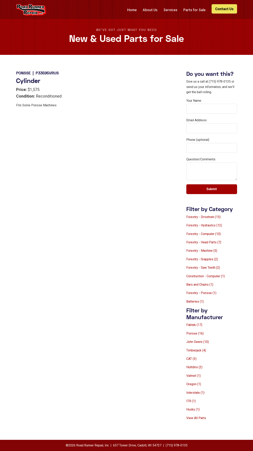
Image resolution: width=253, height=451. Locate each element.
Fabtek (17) (194, 325)
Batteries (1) (195, 301)
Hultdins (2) (194, 367)
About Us (150, 10)
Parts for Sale (194, 10)
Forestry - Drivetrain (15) (203, 217)
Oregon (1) (193, 384)
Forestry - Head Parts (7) (203, 242)
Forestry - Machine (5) (201, 251)
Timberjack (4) (196, 350)
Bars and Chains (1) (199, 284)
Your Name (193, 101)
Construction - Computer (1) (205, 276)
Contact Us (224, 9)
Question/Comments (200, 159)
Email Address (196, 120)
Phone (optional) (197, 140)
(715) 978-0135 (177, 445)
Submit (211, 189)
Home (132, 10)
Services (170, 10)
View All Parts (196, 418)
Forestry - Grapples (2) (202, 259)
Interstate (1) (195, 393)
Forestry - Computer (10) (203, 234)
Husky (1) (193, 409)
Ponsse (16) (195, 333)
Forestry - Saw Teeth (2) (203, 267)
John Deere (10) (197, 342)
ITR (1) (191, 401)
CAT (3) (191, 359)
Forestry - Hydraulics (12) (204, 225)
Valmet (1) (193, 376)
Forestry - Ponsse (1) (201, 293)
